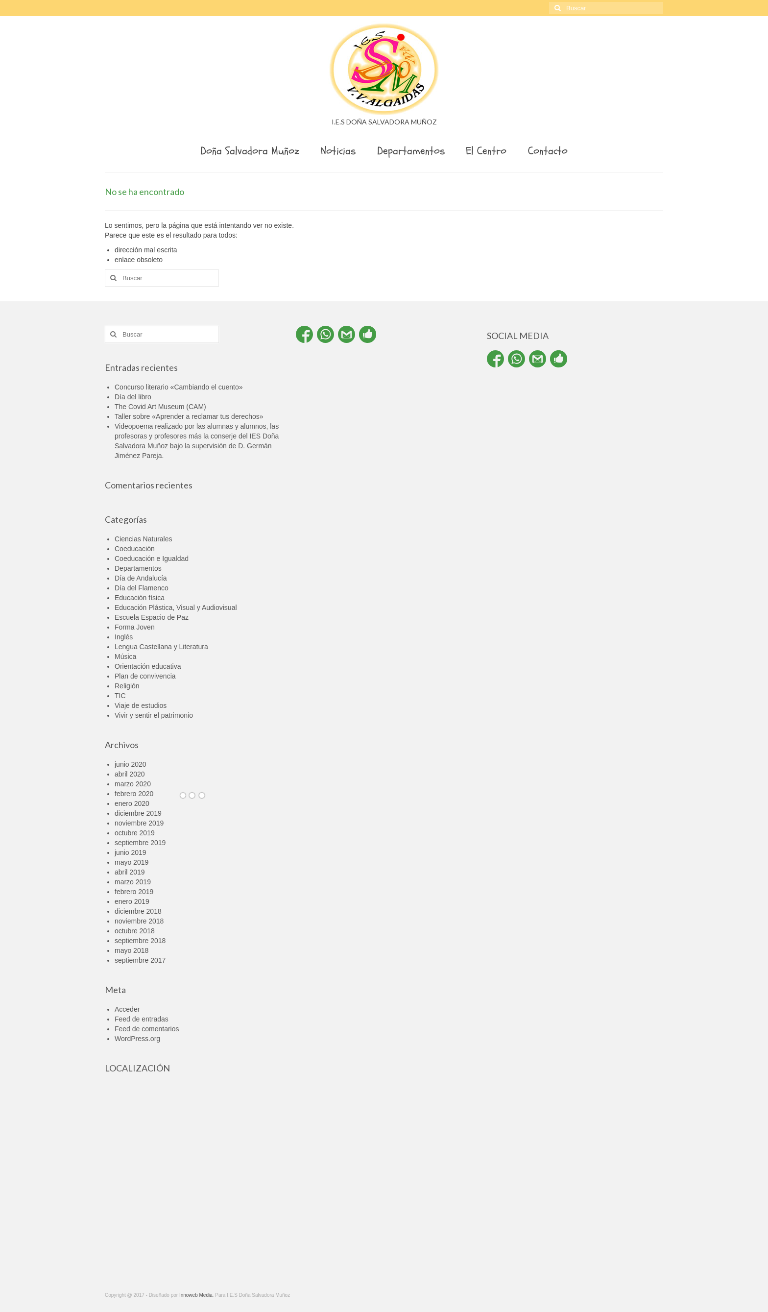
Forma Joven (135, 627)
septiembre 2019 (140, 843)
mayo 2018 (131, 950)
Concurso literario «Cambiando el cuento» (178, 387)
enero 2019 (132, 901)
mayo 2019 (131, 862)
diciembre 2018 (138, 911)
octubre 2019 (135, 833)
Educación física (140, 598)
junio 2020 (130, 764)
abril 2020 (130, 774)
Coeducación (135, 549)
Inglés (124, 637)
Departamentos (138, 568)
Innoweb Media (196, 1295)
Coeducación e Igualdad (152, 558)
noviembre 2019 (139, 823)
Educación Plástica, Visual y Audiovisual (176, 607)
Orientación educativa (148, 666)
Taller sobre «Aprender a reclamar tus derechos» (189, 416)
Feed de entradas (141, 1019)
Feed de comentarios (147, 1029)
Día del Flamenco (141, 588)
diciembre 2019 (138, 813)
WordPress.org (137, 1039)
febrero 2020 (134, 794)
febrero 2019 (134, 892)
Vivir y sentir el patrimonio (154, 715)
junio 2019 (130, 852)
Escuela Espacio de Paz (152, 617)
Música (125, 656)
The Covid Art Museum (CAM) (160, 407)
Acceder (127, 1009)
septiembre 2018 (140, 941)
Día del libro (133, 397)
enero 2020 (132, 803)
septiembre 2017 (140, 960)
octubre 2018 (135, 931)
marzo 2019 (133, 882)
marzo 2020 (133, 784)
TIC (120, 696)
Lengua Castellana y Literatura (161, 647)
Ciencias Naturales (143, 539)
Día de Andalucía (141, 578)
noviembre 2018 (139, 921)
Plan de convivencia (145, 676)
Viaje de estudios (141, 705)
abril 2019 (130, 872)
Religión (127, 686)
